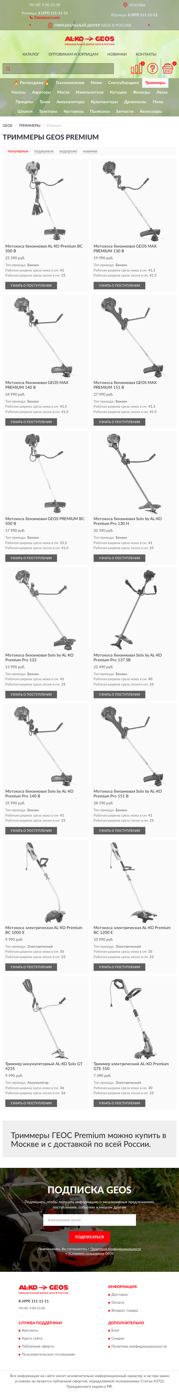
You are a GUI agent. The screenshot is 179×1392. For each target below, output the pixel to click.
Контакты (146, 54)
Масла (63, 92)
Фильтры (141, 92)
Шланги (25, 112)
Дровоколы (135, 102)
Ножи (96, 83)
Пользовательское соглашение (48, 1355)
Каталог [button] (31, 54)
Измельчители (90, 92)
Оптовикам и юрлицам (73, 54)
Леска (162, 92)
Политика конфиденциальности (139, 1347)
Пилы (158, 102)
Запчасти (124, 112)
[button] (45, 17)
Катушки (118, 92)
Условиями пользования (86, 1253)
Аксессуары (151, 112)
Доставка (119, 1295)
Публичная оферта (38, 1347)
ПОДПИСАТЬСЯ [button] (89, 1237)
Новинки (117, 54)
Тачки (45, 102)
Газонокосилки (70, 83)
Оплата (117, 1303)
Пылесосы (100, 112)
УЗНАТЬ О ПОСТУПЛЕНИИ (31, 285)
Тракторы (48, 112)
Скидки (117, 1339)
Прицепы (24, 102)
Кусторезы (74, 112)
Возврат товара (124, 1310)
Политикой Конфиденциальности (115, 1249)
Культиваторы (104, 102)
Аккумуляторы (70, 102)
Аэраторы (41, 92)
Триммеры (155, 83)
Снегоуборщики (123, 83)
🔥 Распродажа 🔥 (32, 83)
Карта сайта (32, 1339)
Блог (115, 1331)
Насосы (18, 92)
